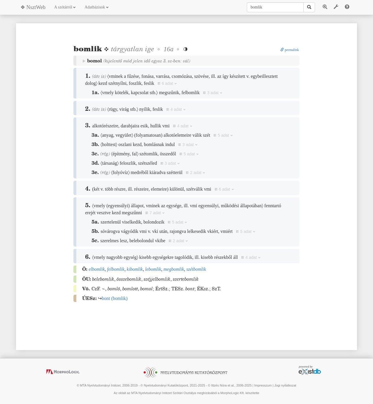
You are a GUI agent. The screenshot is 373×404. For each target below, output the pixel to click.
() (114, 298)
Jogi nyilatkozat (285, 385)
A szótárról (65, 7)
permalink (289, 50)
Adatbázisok (96, 7)
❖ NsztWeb (32, 7)
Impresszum (263, 385)
